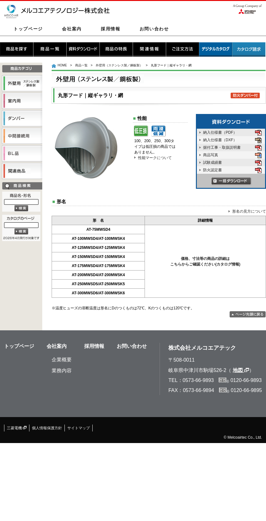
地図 (241, 370)
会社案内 (72, 28)
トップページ (28, 28)
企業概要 (62, 359)
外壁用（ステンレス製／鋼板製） (119, 65)
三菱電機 (17, 428)
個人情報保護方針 (47, 428)
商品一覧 (81, 65)
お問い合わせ (154, 28)
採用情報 (110, 28)
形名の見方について (247, 211)
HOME (62, 65)
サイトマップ (78, 428)
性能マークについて (153, 158)
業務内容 (62, 370)
